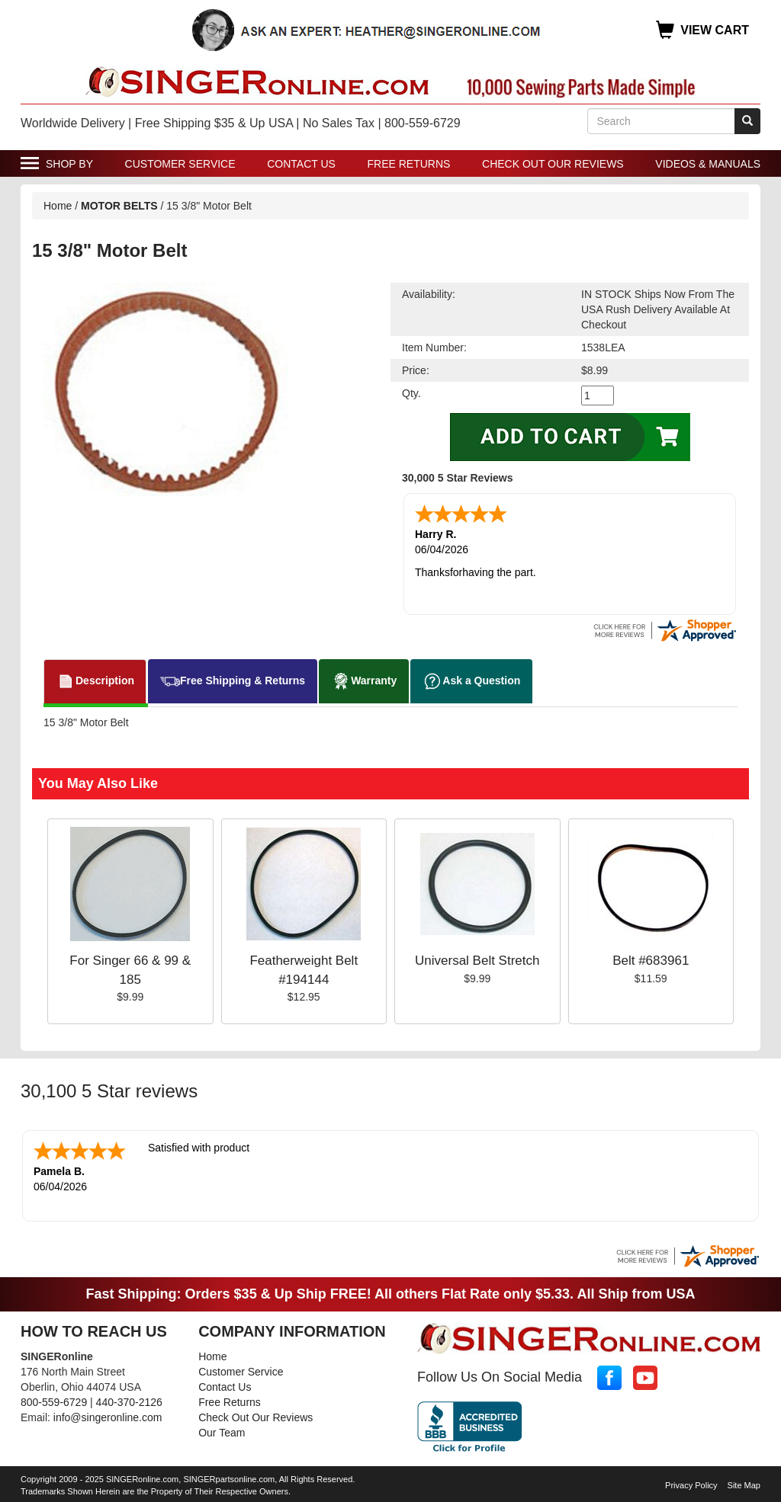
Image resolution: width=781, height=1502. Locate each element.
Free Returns (409, 164)
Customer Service (180, 164)
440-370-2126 (129, 1402)
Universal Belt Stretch (477, 960)
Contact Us (301, 164)
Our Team (221, 1433)
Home (57, 206)
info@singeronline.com (107, 1417)
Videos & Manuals (707, 164)
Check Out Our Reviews (553, 164)
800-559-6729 (54, 1402)
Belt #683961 (650, 960)
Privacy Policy (691, 1485)
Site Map (744, 1485)
